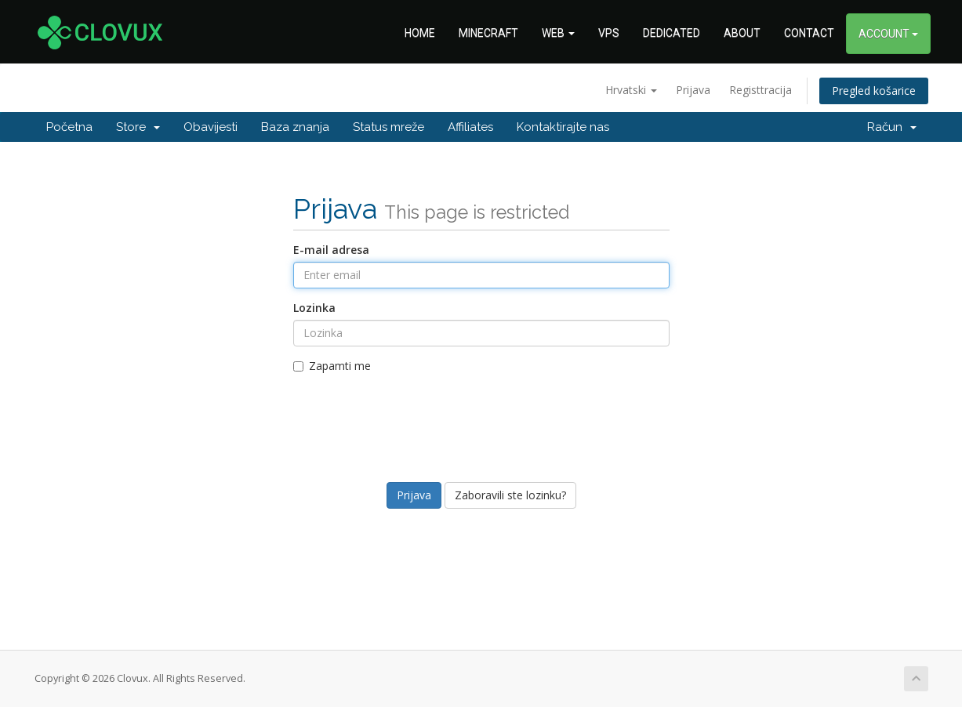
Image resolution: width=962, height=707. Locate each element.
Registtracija (760, 89)
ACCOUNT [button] (888, 33)
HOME (420, 33)
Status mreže (388, 127)
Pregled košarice (874, 90)
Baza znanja (295, 127)
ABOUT (742, 33)
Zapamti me (332, 365)
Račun (892, 127)
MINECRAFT (488, 33)
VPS (608, 33)
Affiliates (470, 127)
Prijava (693, 89)
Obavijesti (210, 127)
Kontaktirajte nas (563, 127)
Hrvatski (631, 89)
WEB (558, 33)
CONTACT (809, 33)
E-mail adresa (331, 249)
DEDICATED (671, 33)
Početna (69, 127)
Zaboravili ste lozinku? (510, 495)
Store (138, 127)
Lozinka (314, 307)
